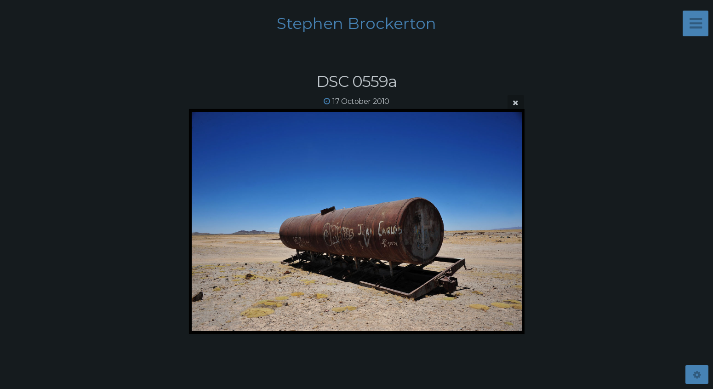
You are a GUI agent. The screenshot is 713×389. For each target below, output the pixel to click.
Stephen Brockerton (356, 23)
